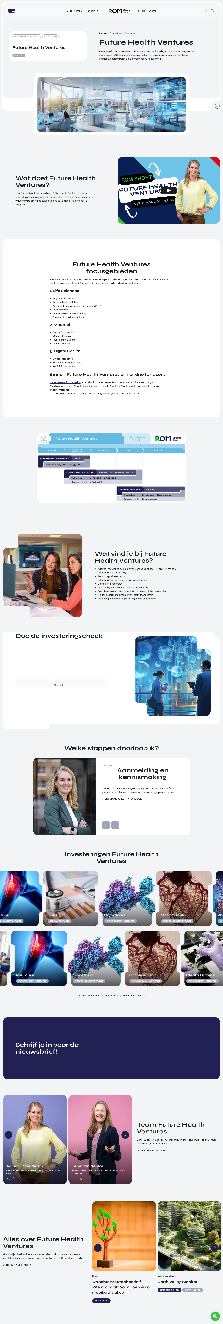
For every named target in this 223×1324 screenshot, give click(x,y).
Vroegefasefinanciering (65, 382)
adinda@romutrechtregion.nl (8, 1179)
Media (141, 10)
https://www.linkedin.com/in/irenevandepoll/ (80, 1179)
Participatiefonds (61, 393)
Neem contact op (152, 1150)
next (115, 825)
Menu (17, 10)
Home (103, 33)
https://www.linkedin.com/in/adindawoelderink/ (14, 1179)
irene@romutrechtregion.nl (74, 1179)
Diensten (93, 10)
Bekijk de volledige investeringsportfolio (113, 995)
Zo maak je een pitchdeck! (123, 799)
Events (152, 10)
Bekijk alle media (18, 1265)
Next (125, 1135)
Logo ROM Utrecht (120, 11)
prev (106, 825)
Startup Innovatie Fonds (66, 386)
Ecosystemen (74, 10)
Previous (8, 1135)
